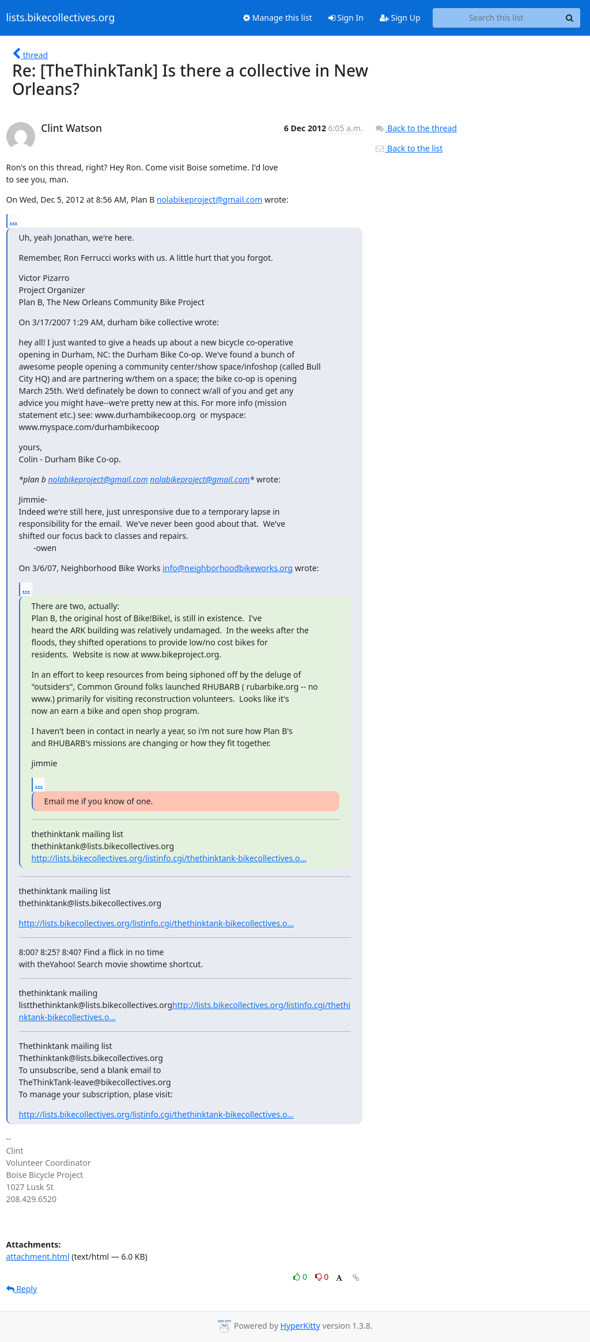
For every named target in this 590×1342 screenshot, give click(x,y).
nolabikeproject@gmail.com (209, 199)
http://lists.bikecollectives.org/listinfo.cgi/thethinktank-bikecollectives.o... (169, 858)
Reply (21, 1288)
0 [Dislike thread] (322, 1276)
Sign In (346, 17)
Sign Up (400, 17)
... (14, 220)
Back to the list (408, 148)
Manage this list (277, 17)
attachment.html (38, 1256)
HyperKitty (300, 1325)
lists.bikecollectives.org (60, 18)
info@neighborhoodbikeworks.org (227, 567)
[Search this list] (496, 18)
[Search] (569, 18)
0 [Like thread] (301, 1276)
